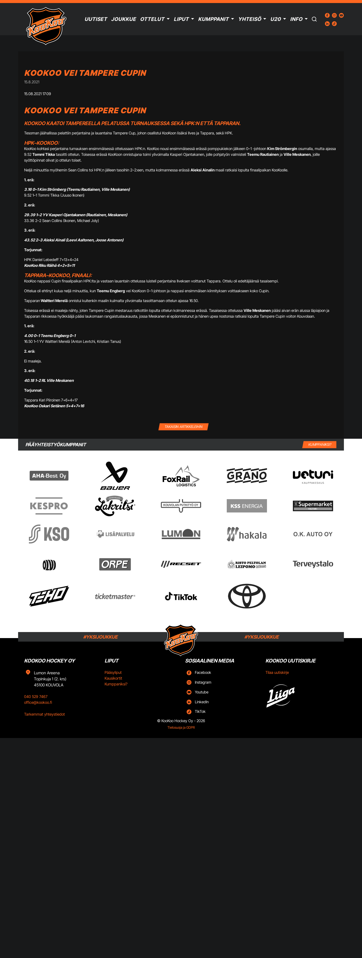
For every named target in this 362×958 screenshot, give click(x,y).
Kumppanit (213, 19)
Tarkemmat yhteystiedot (44, 714)
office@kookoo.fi (38, 702)
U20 (275, 19)
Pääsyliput (113, 672)
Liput (181, 19)
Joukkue (123, 19)
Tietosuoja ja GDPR (181, 727)
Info (296, 19)
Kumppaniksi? (116, 684)
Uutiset (95, 19)
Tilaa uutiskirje (277, 672)
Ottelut (152, 19)
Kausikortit (113, 678)
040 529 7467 (36, 696)
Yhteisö (249, 19)
